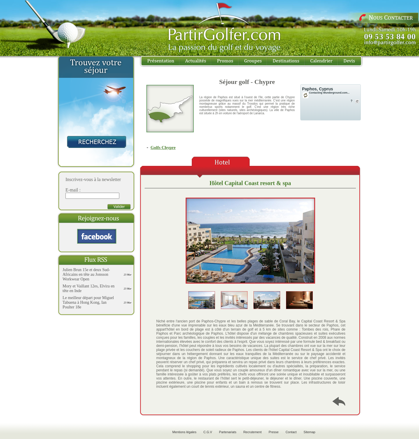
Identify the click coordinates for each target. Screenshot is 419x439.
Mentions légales (184, 432)
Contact (291, 432)
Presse (273, 432)
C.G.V (207, 432)
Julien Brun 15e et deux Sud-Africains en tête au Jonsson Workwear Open (86, 274)
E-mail (71, 189)
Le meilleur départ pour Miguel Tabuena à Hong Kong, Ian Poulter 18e (88, 302)
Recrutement (252, 432)
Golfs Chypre (162, 147)
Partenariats (227, 432)
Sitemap (309, 432)
